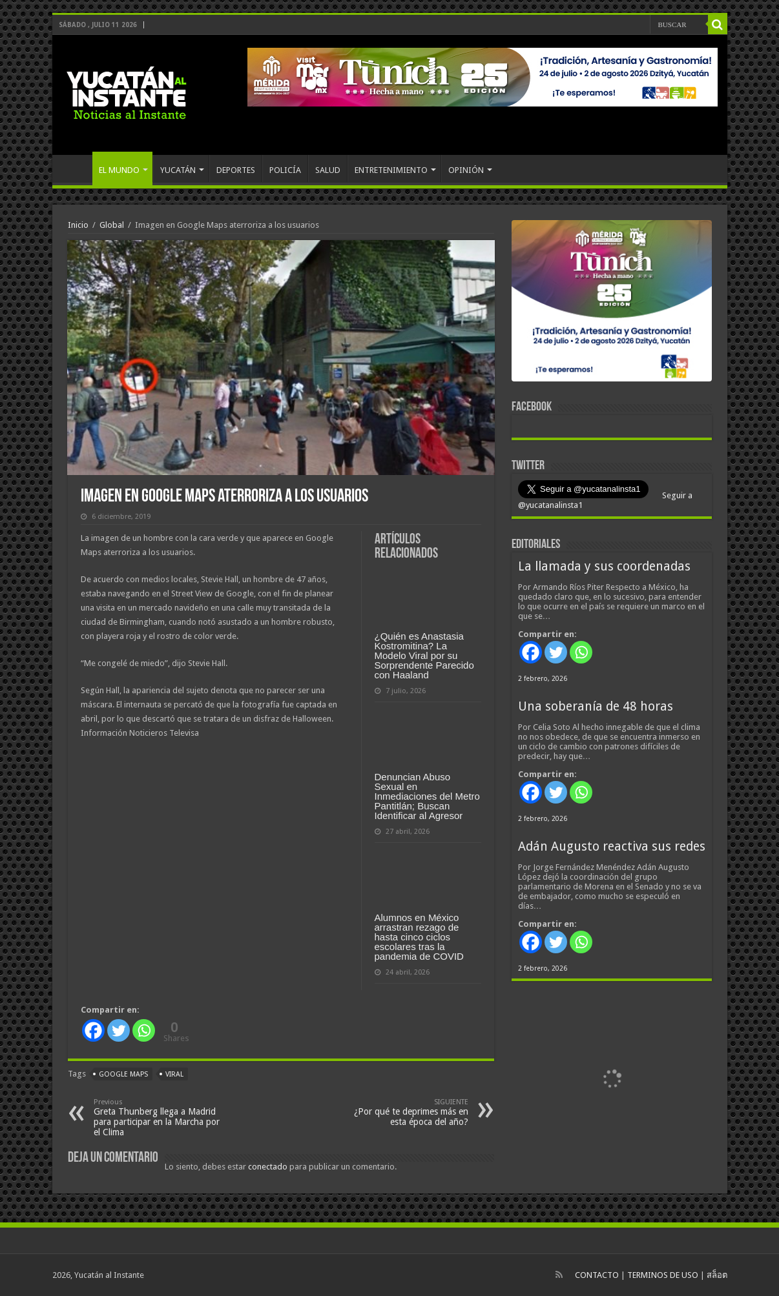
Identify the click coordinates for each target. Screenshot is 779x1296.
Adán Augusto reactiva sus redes (611, 846)
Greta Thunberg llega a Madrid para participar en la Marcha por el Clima (160, 1117)
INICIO (75, 168)
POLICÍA (285, 170)
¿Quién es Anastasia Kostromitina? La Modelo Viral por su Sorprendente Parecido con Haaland (424, 655)
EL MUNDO (119, 170)
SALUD (327, 170)
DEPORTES (235, 170)
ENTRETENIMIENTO (391, 170)
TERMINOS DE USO (662, 1275)
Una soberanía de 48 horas (595, 706)
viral (174, 1074)
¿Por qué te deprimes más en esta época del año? (402, 1112)
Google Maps (123, 1074)
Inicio (78, 225)
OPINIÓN (466, 170)
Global (111, 225)
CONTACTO (597, 1275)
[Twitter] (118, 1030)
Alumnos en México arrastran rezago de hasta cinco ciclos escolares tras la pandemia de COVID (419, 937)
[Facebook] (93, 1030)
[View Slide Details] (612, 303)
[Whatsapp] (143, 1030)
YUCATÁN (178, 170)
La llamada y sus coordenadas (604, 566)
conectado (267, 1166)
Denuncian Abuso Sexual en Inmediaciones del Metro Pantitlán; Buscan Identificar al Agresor (427, 796)
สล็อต (717, 1275)
